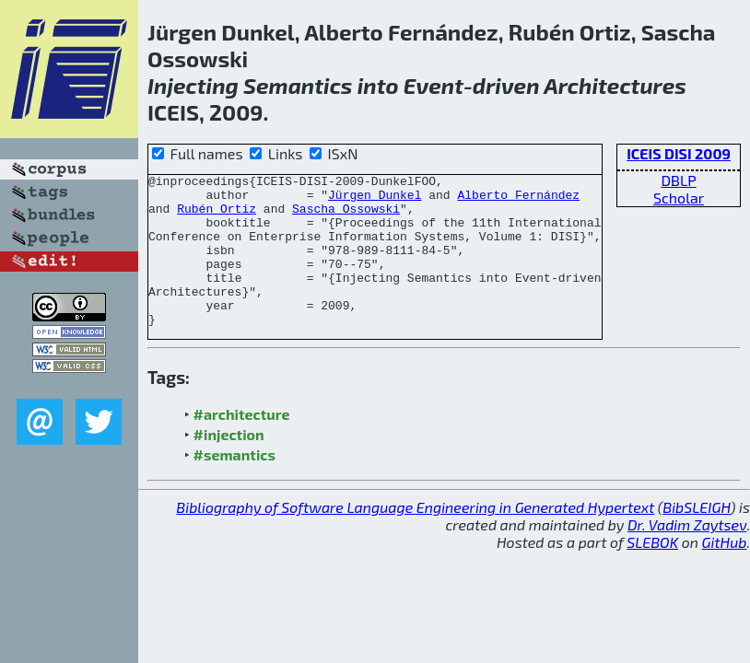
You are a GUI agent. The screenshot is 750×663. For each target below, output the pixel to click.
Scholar (678, 197)
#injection (228, 464)
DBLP (678, 180)
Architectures (615, 85)
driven (506, 85)
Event (433, 85)
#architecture (241, 444)
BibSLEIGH (696, 537)
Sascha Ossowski (346, 216)
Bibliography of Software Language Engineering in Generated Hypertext (415, 537)
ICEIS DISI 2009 (679, 153)
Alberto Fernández (518, 200)
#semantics (234, 485)
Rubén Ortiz (216, 216)
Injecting (193, 85)
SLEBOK (652, 572)
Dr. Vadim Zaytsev (686, 555)
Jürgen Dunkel (374, 200)
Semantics (297, 85)
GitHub (724, 572)
